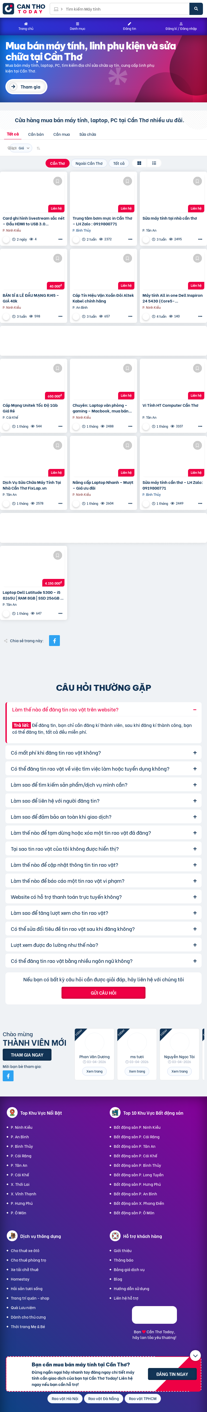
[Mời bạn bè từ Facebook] (8, 1075)
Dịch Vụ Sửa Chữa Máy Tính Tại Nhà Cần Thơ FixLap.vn (32, 485)
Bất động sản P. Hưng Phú (137, 1184)
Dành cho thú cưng (28, 1317)
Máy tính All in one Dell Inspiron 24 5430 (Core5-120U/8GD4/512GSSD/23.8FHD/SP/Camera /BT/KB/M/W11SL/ (173, 298)
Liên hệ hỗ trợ (126, 1298)
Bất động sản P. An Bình (135, 1193)
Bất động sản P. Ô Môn (134, 1212)
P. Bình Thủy (22, 1146)
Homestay (20, 1279)
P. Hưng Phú (22, 1203)
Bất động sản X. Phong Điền (139, 1203)
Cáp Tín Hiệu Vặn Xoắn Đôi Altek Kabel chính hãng (103, 298)
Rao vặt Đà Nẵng (103, 1398)
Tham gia (30, 86)
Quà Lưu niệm (23, 1307)
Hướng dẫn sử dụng (131, 1288)
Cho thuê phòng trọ (28, 1260)
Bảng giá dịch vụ (129, 1269)
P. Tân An (19, 1165)
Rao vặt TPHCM (143, 1398)
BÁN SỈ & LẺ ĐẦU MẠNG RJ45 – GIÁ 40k (31, 298)
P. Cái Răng (21, 1155)
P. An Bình (20, 1136)
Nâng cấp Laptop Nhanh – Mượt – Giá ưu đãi (103, 485)
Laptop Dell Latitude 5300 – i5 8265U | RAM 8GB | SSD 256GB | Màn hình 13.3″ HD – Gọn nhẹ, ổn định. (32, 595)
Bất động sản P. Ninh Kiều (137, 1127)
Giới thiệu (122, 1250)
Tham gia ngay (27, 1054)
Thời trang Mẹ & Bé (28, 1326)
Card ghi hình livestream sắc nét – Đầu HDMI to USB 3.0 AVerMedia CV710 (33, 220)
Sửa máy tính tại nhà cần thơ (170, 218)
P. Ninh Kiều (21, 1127)
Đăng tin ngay (172, 1374)
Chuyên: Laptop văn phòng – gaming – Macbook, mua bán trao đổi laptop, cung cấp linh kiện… (101, 408)
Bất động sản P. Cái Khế (135, 1155)
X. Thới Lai (20, 1184)
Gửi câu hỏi (103, 992)
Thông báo (123, 1260)
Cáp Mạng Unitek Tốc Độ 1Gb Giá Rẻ (30, 408)
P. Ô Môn (18, 1212)
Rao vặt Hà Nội (65, 1398)
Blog (118, 1279)
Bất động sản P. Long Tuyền (139, 1174)
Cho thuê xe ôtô (25, 1250)
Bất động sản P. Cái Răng (137, 1136)
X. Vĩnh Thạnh (23, 1193)
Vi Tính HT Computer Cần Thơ (170, 405)
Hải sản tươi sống (27, 1288)
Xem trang (94, 1071)
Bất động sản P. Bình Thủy (137, 1165)
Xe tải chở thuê (24, 1269)
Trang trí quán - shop (30, 1298)
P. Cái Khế (20, 1174)
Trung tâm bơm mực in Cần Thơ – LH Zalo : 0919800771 (102, 220)
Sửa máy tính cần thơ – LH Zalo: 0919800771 (173, 485)
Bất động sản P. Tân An (135, 1146)
